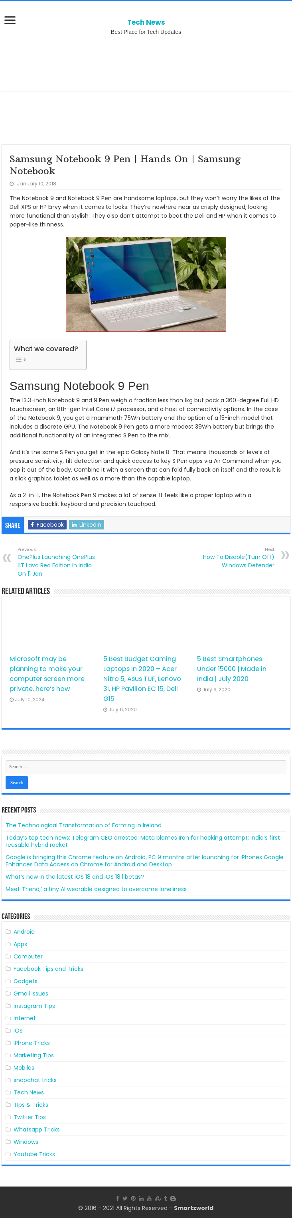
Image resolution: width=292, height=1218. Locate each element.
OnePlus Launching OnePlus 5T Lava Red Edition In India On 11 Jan (58, 562)
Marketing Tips (34, 1055)
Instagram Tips (34, 1006)
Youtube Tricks (34, 1154)
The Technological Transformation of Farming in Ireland (84, 825)
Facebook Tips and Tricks (48, 969)
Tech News (146, 22)
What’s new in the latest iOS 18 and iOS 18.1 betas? (75, 877)
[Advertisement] (146, 63)
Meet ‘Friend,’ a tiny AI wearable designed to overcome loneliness (96, 889)
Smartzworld (193, 1208)
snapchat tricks (35, 1080)
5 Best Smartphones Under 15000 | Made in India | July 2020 (231, 668)
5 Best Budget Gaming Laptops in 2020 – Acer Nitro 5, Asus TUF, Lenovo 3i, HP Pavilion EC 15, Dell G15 (142, 678)
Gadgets (25, 981)
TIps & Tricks (31, 1105)
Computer (28, 956)
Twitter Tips (30, 1117)
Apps (20, 944)
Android (24, 932)
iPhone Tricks (32, 1043)
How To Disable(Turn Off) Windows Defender (233, 557)
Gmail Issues (31, 994)
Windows (26, 1142)
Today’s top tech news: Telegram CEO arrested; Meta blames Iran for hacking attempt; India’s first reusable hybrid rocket (143, 841)
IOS (18, 1031)
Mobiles (24, 1068)
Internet (25, 1018)
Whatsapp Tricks (37, 1129)
